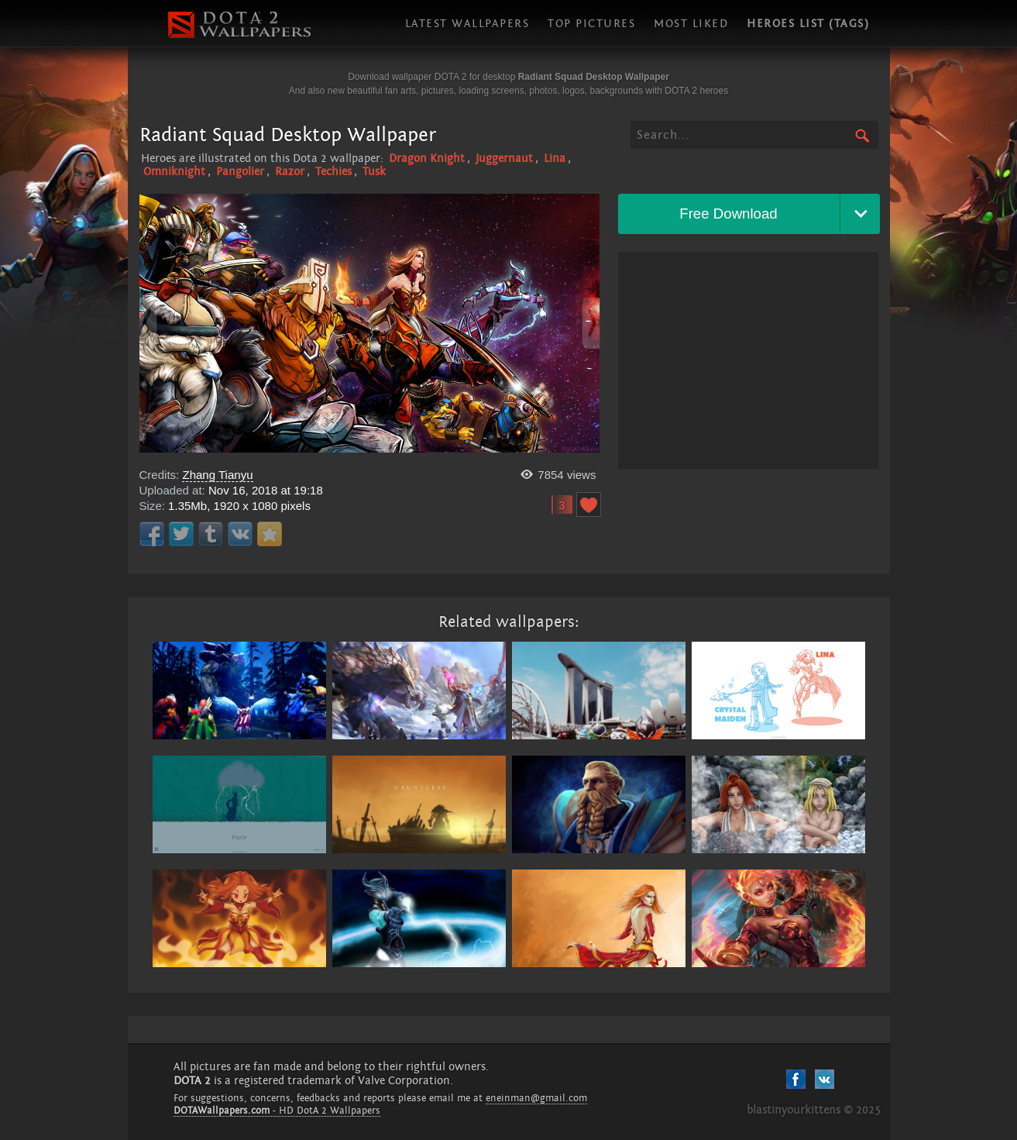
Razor (289, 171)
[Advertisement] (748, 360)
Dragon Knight (427, 158)
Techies (333, 171)
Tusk (374, 171)
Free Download (728, 213)
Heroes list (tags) (808, 23)
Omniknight (174, 171)
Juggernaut (504, 158)
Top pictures (591, 23)
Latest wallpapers (467, 23)
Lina (554, 158)
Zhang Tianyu (217, 474)
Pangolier (240, 171)
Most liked (691, 23)
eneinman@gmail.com (536, 1098)
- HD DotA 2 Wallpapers (277, 1110)
